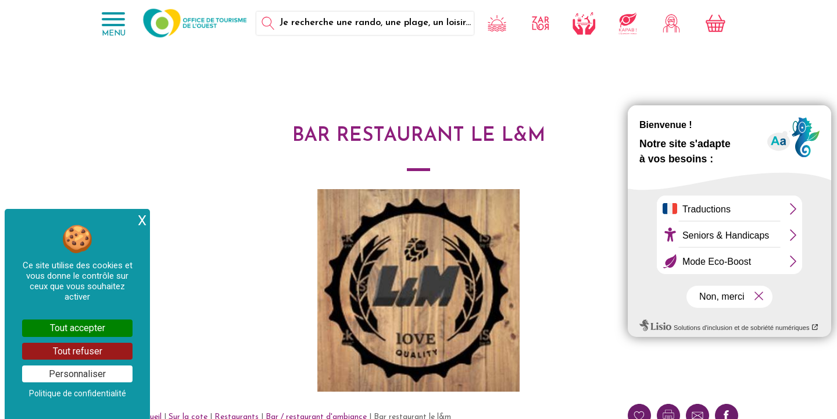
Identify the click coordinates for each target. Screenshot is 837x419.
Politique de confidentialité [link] (77, 393)
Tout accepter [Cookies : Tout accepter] (77, 327)
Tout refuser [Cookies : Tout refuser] (77, 351)
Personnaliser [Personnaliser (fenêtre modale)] (77, 373)
